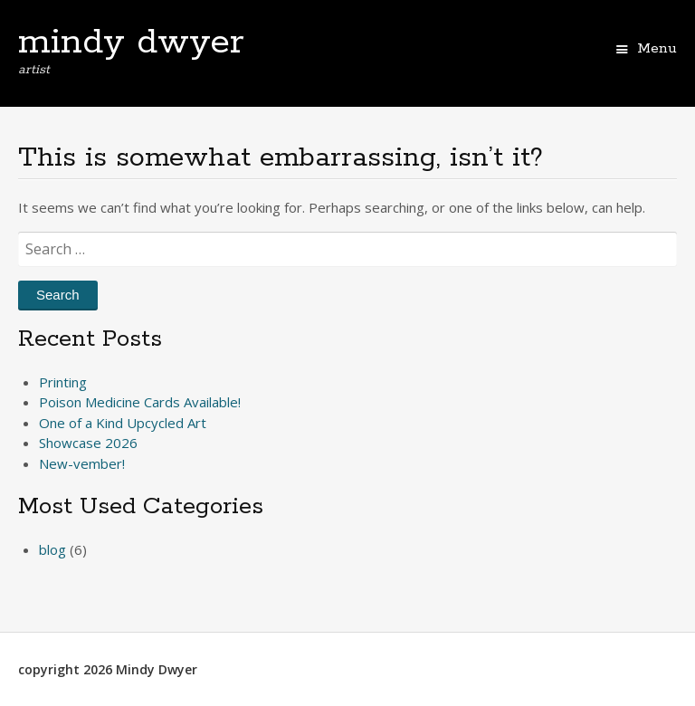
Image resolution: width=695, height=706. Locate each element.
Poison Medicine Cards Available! (140, 402)
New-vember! (82, 463)
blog (52, 549)
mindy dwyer (131, 42)
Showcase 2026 (88, 443)
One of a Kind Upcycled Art (122, 423)
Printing (63, 382)
